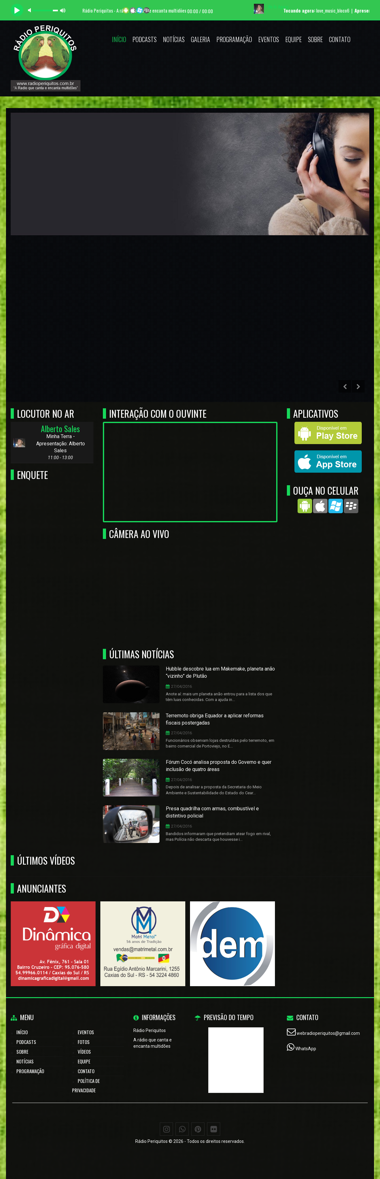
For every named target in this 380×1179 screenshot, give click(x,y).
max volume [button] (63, 10)
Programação (234, 39)
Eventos (268, 39)
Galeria (200, 39)
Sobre (315, 39)
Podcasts (144, 39)
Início (119, 39)
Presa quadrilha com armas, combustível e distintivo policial (212, 812)
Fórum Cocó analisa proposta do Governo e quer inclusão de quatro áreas (218, 765)
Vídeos (84, 1051)
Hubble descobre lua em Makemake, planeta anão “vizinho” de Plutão (220, 672)
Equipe (293, 39)
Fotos (84, 1041)
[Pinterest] (197, 1129)
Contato (339, 39)
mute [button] (30, 10)
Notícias (174, 39)
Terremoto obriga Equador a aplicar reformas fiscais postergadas (215, 719)
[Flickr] (213, 1129)
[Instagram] (166, 1129)
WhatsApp (305, 1048)
